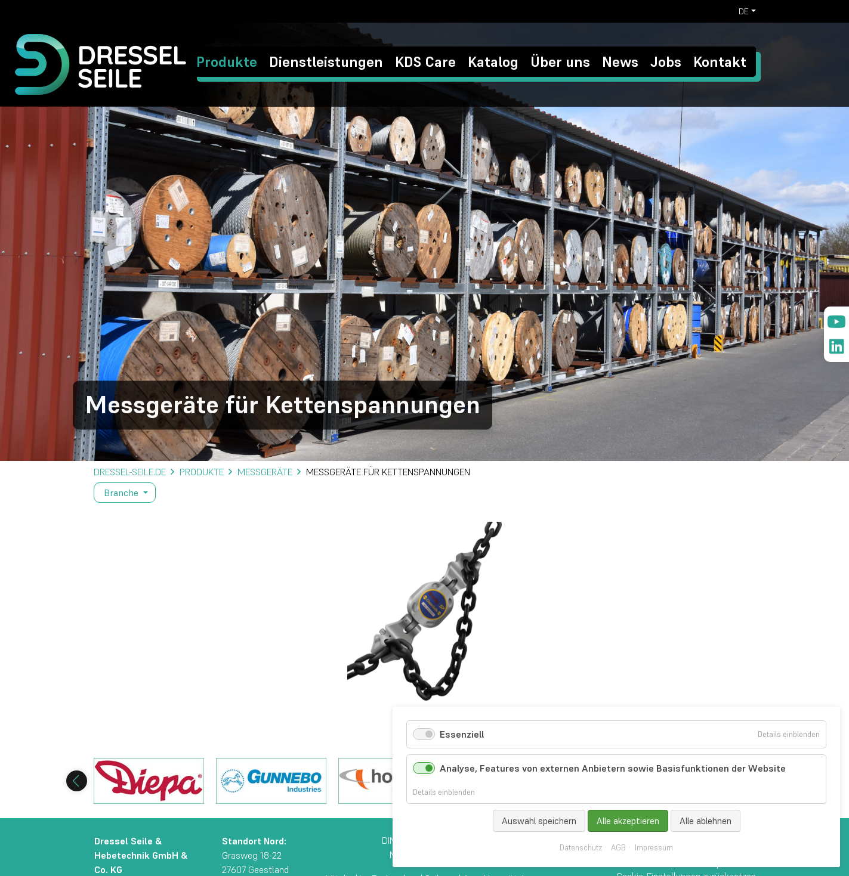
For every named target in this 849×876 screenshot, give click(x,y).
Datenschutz (581, 848)
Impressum (654, 848)
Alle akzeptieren (628, 821)
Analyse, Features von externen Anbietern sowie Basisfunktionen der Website (613, 768)
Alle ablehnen (705, 821)
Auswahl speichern (539, 821)
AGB (618, 848)
